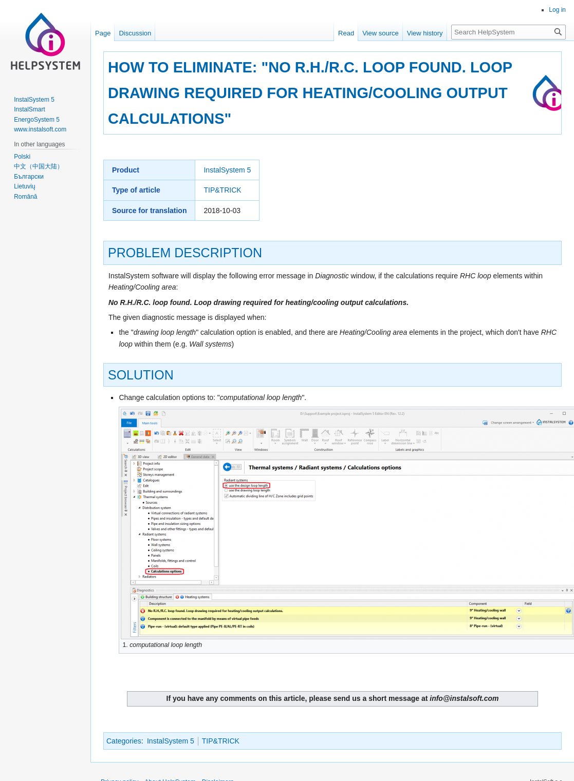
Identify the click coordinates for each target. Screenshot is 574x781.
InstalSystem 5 (227, 170)
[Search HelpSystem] (508, 32)
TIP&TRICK (222, 190)
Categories (123, 741)
